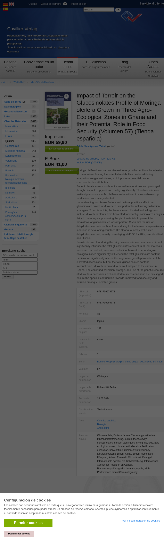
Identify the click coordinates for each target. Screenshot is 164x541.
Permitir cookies (28, 523)
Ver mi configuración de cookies (141, 520)
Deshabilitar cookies (19, 533)
